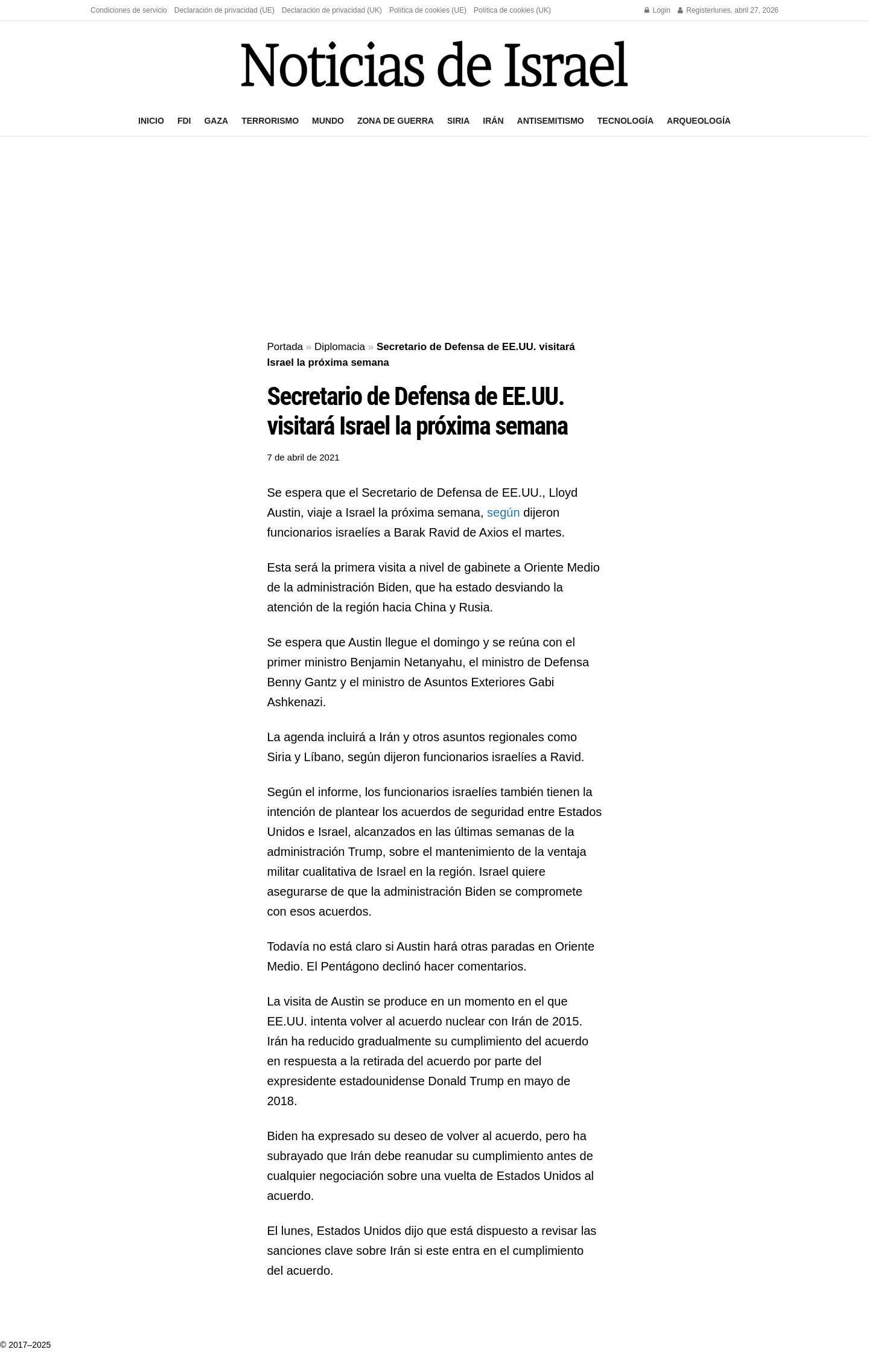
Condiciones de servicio (129, 10)
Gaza (216, 121)
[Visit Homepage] (434, 63)
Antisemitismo (550, 121)
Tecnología (625, 121)
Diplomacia (339, 346)
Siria (458, 121)
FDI (184, 121)
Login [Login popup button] (657, 10)
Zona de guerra (395, 121)
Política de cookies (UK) (512, 10)
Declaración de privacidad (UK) (332, 10)
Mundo (328, 121)
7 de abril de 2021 (303, 457)
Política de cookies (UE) (427, 10)
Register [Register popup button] (695, 10)
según (505, 512)
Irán (493, 121)
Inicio (151, 121)
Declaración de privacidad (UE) (224, 10)
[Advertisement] (434, 239)
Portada (285, 346)
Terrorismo (270, 121)
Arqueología (699, 121)
